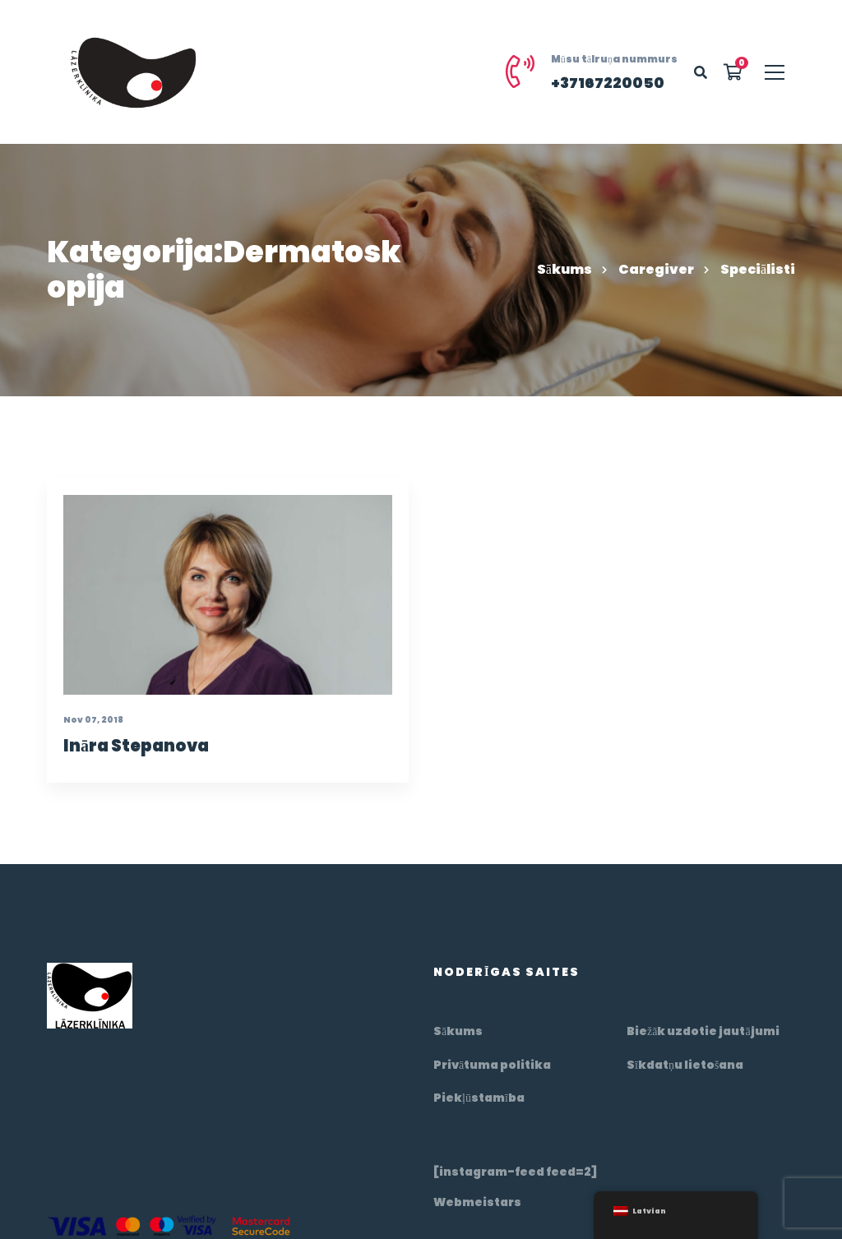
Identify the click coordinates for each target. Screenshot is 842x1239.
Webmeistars (477, 1202)
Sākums (564, 269)
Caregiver (656, 269)
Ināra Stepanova (132, 769)
